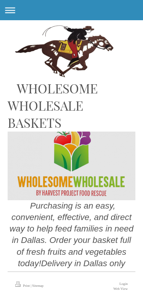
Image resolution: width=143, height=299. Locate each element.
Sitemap (37, 286)
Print (23, 286)
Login (123, 284)
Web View (120, 289)
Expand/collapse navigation (71, 10)
